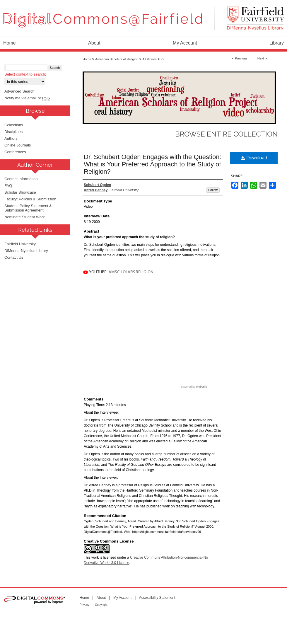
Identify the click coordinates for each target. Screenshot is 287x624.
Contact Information (20, 179)
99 (162, 59)
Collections (13, 125)
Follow (213, 190)
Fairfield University (20, 244)
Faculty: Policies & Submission (30, 199)
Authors (11, 138)
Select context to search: (25, 74)
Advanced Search (19, 91)
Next (260, 58)
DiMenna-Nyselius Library (26, 250)
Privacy (84, 604)
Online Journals (17, 145)
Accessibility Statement (157, 598)
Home (87, 59)
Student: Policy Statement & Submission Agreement (28, 208)
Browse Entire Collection (226, 134)
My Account (122, 598)
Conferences (15, 152)
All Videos (149, 59)
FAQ (8, 185)
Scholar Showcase (20, 192)
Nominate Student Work (24, 217)
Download (254, 157)
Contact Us (13, 257)
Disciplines (13, 131)
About (101, 598)
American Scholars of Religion (116, 59)
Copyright (101, 604)
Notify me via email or (27, 98)
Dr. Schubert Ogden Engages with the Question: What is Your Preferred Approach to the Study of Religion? (152, 164)
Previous (241, 58)
